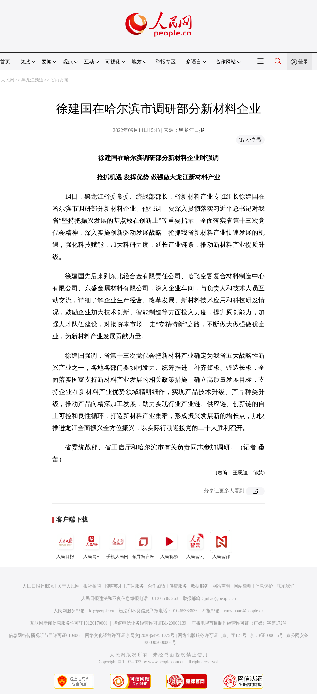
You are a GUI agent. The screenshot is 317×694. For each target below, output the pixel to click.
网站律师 (242, 586)
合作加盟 (156, 586)
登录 (303, 61)
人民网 (7, 80)
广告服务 (135, 586)
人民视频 (169, 544)
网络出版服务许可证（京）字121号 (212, 635)
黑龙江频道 (32, 80)
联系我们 (285, 586)
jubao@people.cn (220, 598)
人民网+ (91, 544)
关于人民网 (68, 586)
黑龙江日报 (191, 130)
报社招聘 (92, 586)
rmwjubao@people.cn (243, 610)
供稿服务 (178, 586)
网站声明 (221, 586)
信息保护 (264, 586)
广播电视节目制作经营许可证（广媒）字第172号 (239, 623)
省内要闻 (59, 80)
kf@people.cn (101, 610)
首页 (5, 61)
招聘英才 (113, 586)
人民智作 (221, 544)
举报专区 (165, 61)
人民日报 (65, 544)
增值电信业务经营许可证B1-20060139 (149, 623)
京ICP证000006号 (266, 635)
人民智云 (195, 544)
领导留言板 (143, 544)
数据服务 (200, 586)
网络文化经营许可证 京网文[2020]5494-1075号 (130, 635)
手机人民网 (117, 544)
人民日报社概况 (38, 586)
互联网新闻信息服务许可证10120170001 (69, 623)
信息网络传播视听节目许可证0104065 (45, 635)
